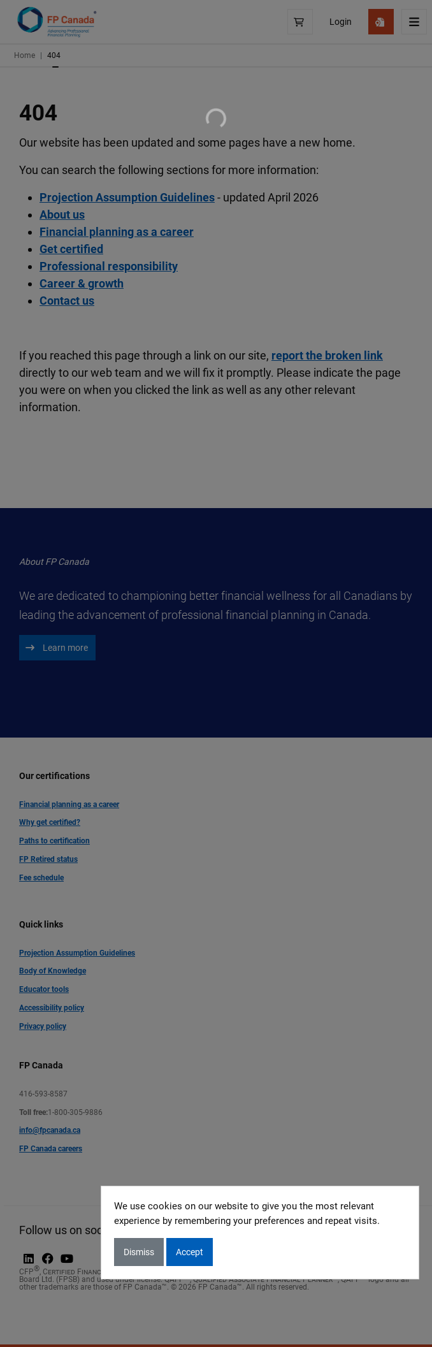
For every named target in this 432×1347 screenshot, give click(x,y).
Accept (189, 1252)
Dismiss (139, 1252)
